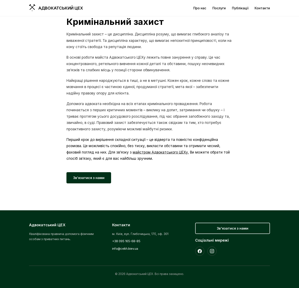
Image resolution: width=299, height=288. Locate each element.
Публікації (240, 8)
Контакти (262, 8)
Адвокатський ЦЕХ (60, 8)
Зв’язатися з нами (88, 178)
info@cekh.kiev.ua (125, 248)
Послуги (219, 8)
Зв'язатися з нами (232, 228)
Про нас (199, 8)
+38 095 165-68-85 (126, 241)
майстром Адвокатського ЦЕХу (160, 152)
